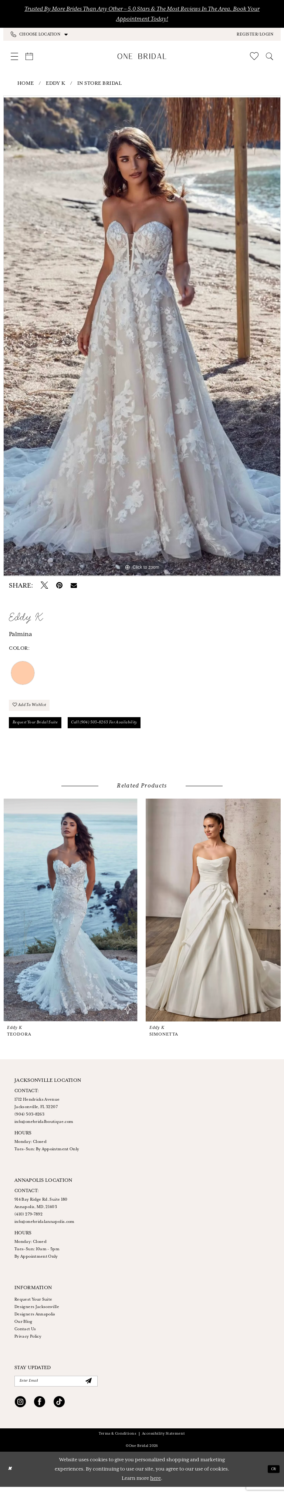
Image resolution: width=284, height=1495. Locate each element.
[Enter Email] (56, 1388)
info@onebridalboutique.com (43, 1128)
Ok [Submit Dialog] (272, 1477)
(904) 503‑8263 (29, 1120)
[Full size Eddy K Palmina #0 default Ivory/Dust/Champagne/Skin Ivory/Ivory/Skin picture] (142, 336)
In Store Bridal (99, 83)
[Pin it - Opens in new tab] (59, 585)
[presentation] (70, 916)
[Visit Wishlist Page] (254, 56)
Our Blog (23, 1328)
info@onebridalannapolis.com (44, 1228)
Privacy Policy (27, 1343)
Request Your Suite (33, 1306)
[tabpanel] (142, 336)
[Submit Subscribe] (88, 1388)
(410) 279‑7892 (28, 1220)
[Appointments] (29, 56)
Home (25, 83)
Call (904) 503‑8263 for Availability (123, 727)
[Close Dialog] (10, 1477)
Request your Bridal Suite (40, 727)
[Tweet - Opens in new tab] (44, 586)
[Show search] (269, 56)
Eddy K (55, 83)
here (155, 1486)
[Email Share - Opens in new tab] (73, 586)
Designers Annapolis (34, 1320)
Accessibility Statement (163, 1442)
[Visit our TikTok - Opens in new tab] (59, 1411)
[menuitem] (76, 34)
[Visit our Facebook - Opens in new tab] (39, 1411)
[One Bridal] (142, 56)
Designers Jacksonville (36, 1313)
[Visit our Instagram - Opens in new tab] (20, 1411)
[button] (255, 34)
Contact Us (25, 1335)
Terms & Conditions (117, 1442)
